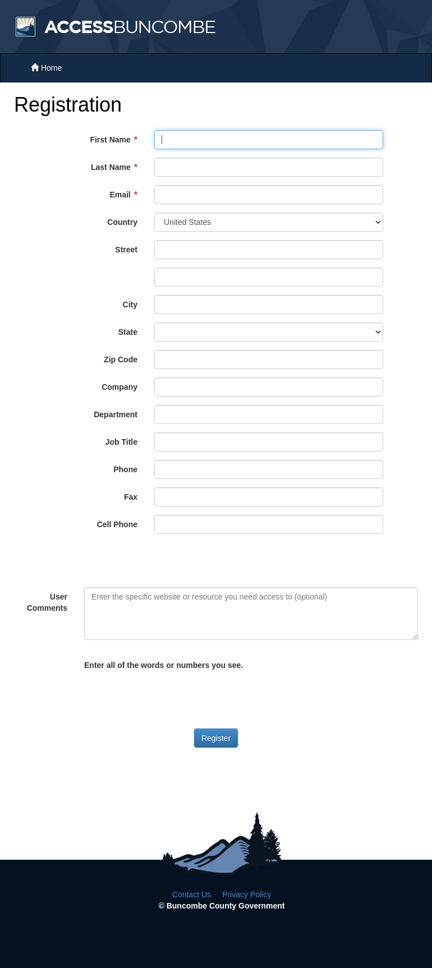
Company (119, 386)
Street (126, 249)
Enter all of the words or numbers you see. (163, 665)
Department (115, 414)
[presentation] (169, 695)
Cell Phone (117, 524)
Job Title (121, 441)
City (130, 304)
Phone (125, 469)
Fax (130, 496)
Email (119, 194)
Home (46, 67)
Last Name (111, 167)
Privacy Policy (246, 894)
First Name (110, 139)
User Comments (47, 602)
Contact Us (191, 894)
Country (122, 222)
